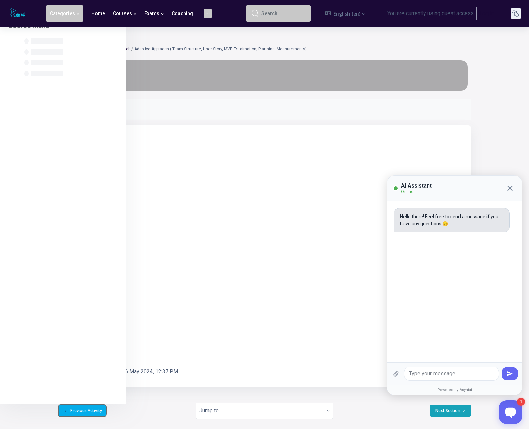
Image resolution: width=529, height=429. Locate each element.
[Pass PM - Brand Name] (19, 13)
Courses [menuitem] (122, 13)
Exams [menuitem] (151, 13)
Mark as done (159, 109)
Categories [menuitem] (62, 13)
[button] (345, 13)
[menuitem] (208, 13)
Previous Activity (166, 387)
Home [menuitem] (98, 13)
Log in (486, 13)
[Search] (283, 13)
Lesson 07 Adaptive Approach (186, 49)
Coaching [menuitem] (182, 13)
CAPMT (148, 49)
